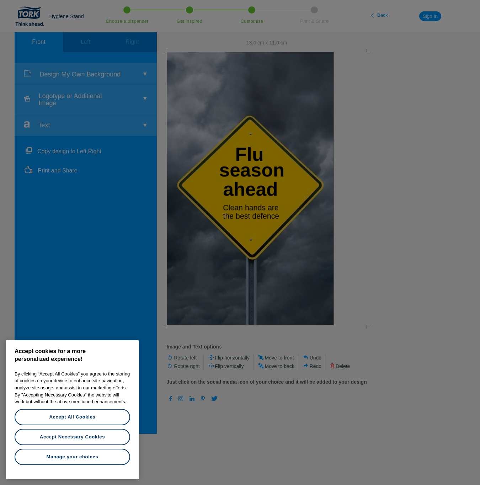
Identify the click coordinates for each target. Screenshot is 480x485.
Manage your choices (72, 456)
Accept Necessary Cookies (72, 436)
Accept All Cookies (72, 417)
